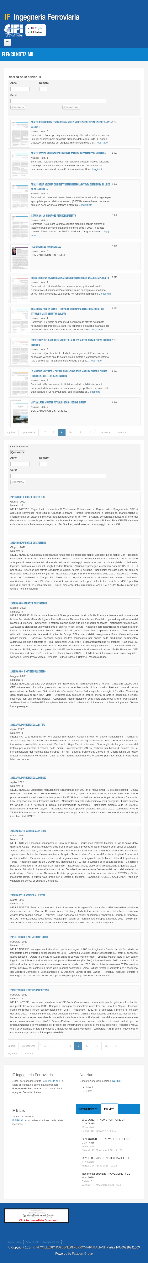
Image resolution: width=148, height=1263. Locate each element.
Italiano (37, 32)
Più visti (109, 1109)
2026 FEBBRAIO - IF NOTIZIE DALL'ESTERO (107, 1158)
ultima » (122, 432)
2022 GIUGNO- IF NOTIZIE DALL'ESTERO (27, 497)
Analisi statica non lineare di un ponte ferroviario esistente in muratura (68, 153)
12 (89, 432)
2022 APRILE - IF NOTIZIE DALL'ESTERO (27, 724)
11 (80, 432)
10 (70, 432)
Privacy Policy (13, 1242)
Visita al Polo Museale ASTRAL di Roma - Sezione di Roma (58, 402)
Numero (44, 82)
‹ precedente (28, 432)
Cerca (13, 95)
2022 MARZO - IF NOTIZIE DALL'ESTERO (27, 895)
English (37, 28)
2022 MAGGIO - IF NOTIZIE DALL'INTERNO (28, 603)
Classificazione (19, 446)
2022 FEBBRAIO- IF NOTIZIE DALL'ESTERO (29, 937)
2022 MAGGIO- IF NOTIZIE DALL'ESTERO (27, 671)
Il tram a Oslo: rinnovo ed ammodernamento (53, 215)
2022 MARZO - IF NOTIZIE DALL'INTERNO (28, 830)
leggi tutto (102, 142)
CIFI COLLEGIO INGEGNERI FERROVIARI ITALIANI (70, 1247)
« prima (11, 432)
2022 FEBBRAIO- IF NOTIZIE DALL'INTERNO (29, 990)
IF (53, 1080)
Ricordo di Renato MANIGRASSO (46, 246)
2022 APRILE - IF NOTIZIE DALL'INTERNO (28, 777)
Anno (13, 82)
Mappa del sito (51, 1242)
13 (116, 1046)
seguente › (105, 432)
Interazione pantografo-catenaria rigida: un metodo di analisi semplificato (70, 277)
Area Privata (32, 1242)
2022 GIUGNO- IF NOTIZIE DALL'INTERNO (28, 542)
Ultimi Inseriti (88, 1109)
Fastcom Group (82, 1253)
